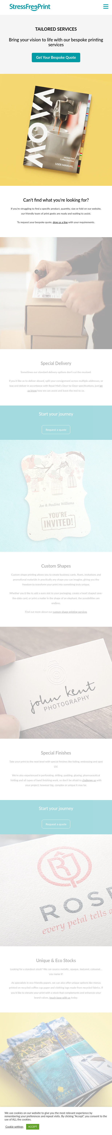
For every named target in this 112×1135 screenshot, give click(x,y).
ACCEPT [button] (32, 1126)
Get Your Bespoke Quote (56, 57)
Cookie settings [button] (14, 1126)
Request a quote (56, 429)
